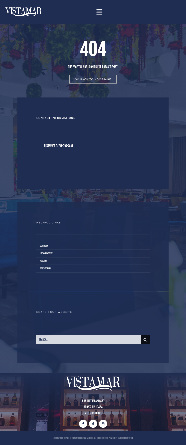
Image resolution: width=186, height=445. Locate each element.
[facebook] (40, 163)
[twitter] (50, 163)
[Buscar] (145, 342)
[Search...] (88, 342)
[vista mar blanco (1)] (23, 9)
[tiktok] (93, 424)
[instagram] (60, 163)
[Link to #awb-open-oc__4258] (136, 12)
